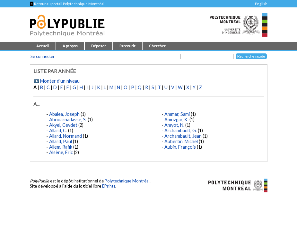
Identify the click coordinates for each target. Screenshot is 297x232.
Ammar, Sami (177, 114)
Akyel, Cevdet (63, 125)
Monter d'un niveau (60, 81)
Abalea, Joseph (64, 114)
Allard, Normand (65, 136)
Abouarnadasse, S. (68, 119)
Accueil (42, 46)
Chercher (157, 46)
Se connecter (43, 56)
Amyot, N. (174, 125)
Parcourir (127, 46)
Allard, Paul (60, 141)
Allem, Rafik (60, 147)
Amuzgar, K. (176, 119)
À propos (70, 46)
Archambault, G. (180, 130)
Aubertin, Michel (181, 141)
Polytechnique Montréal (127, 180)
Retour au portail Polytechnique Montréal (67, 4)
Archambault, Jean (183, 136)
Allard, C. (58, 130)
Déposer (98, 46)
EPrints (108, 186)
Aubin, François (180, 147)
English (261, 4)
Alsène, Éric (61, 152)
